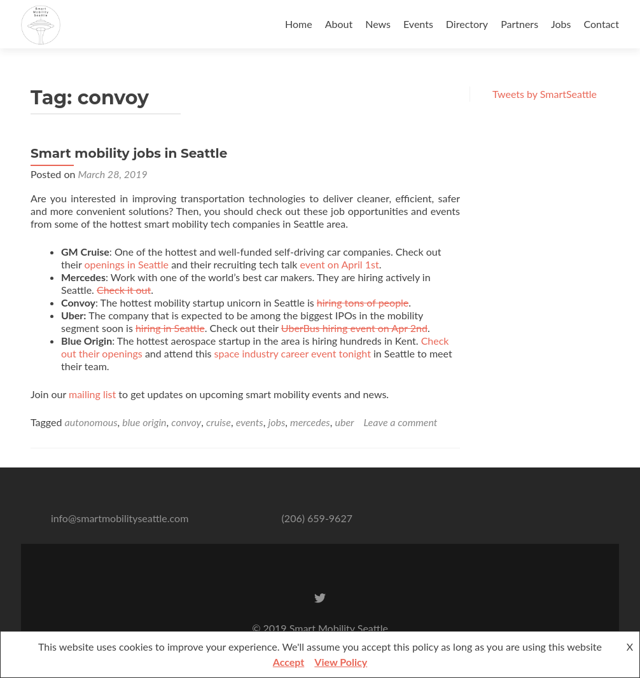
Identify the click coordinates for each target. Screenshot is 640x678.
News (378, 24)
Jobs (561, 24)
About (339, 24)
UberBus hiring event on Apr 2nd (354, 328)
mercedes (310, 422)
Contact (601, 24)
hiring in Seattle (170, 328)
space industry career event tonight (292, 353)
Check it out (124, 290)
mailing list (92, 394)
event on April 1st (339, 264)
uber (344, 422)
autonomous (91, 422)
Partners (519, 24)
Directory (467, 24)
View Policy (340, 662)
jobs (276, 422)
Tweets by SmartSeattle (544, 94)
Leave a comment (401, 422)
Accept (289, 662)
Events (418, 24)
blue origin (144, 422)
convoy (186, 422)
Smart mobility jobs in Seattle (129, 153)
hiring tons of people (362, 302)
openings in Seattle (127, 264)
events (249, 422)
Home (298, 24)
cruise (218, 422)
